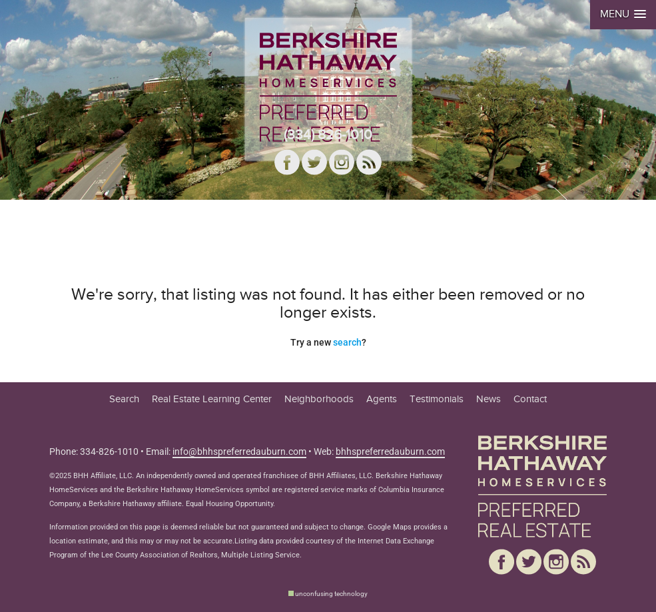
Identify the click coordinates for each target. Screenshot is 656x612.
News (488, 399)
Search (124, 399)
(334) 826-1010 (328, 135)
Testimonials (437, 399)
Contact (530, 399)
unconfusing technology (331, 593)
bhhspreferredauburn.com (390, 451)
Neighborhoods (319, 399)
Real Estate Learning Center (212, 399)
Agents (381, 399)
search (347, 342)
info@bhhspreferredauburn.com (239, 451)
